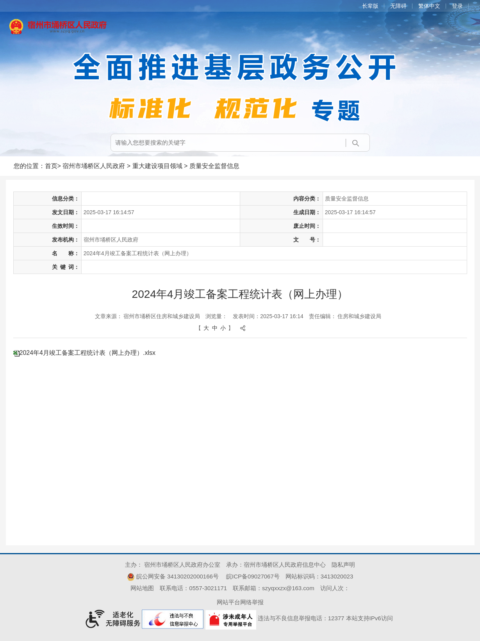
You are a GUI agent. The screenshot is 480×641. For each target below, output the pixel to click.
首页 (51, 166)
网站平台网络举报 (240, 602)
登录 (457, 6)
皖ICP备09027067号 (253, 576)
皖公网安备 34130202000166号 (173, 576)
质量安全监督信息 (214, 166)
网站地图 (142, 588)
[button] (373, 6)
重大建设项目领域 (157, 166)
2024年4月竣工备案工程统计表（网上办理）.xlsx (88, 352)
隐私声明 (343, 564)
